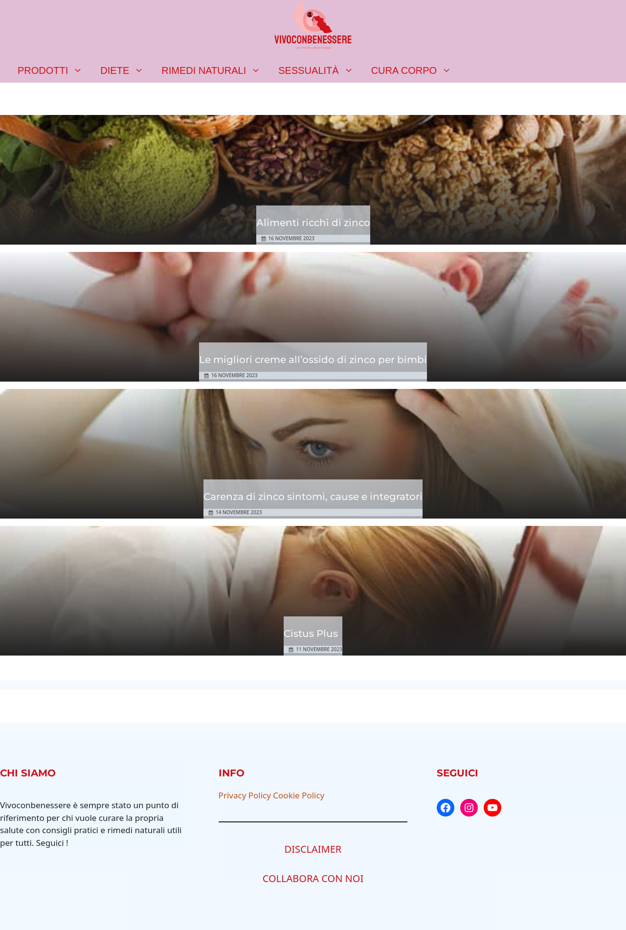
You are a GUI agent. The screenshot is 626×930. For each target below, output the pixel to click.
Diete (126, 71)
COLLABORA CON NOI (313, 878)
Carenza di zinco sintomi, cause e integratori (313, 496)
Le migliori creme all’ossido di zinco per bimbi (313, 359)
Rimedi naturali (215, 71)
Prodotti (54, 71)
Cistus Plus (311, 633)
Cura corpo (415, 71)
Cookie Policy (298, 795)
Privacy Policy (245, 795)
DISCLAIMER (313, 849)
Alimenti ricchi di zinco (313, 222)
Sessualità (320, 71)
